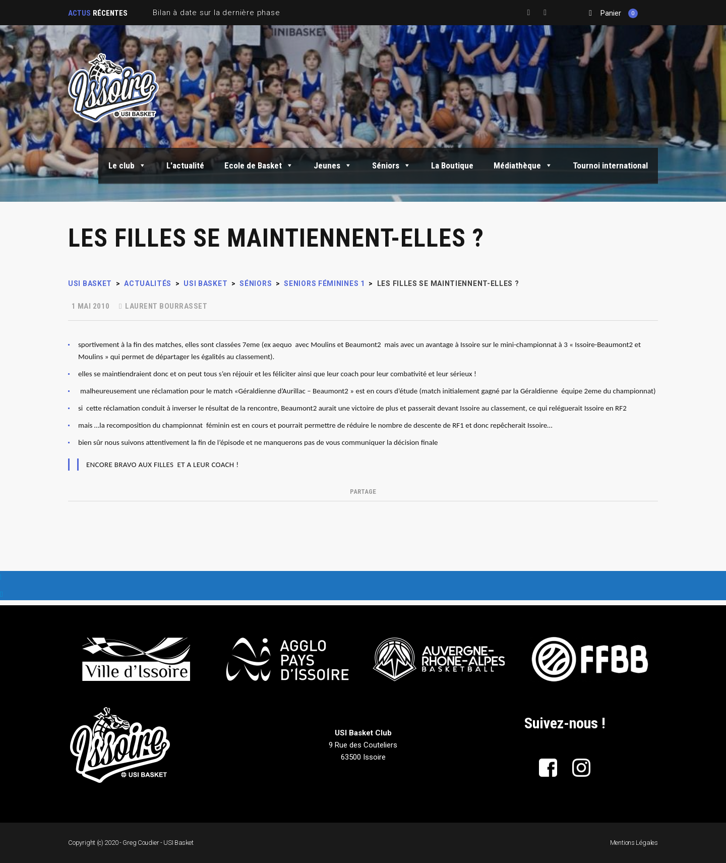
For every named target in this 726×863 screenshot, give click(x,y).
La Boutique (452, 165)
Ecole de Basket (258, 165)
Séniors (391, 165)
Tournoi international (610, 165)
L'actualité (185, 165)
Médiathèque (523, 165)
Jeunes (333, 165)
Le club (127, 165)
